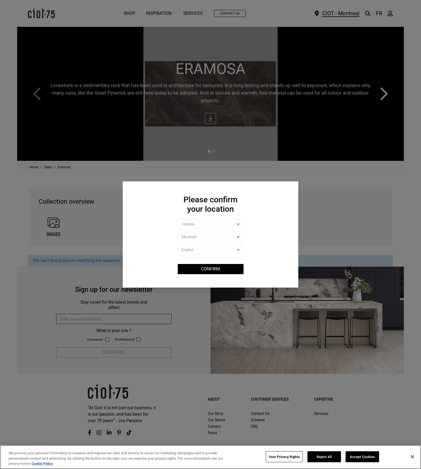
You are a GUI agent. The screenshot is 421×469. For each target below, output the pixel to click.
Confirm (210, 268)
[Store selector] (211, 237)
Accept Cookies (362, 457)
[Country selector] (211, 224)
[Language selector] (211, 250)
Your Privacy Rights (284, 457)
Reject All (324, 457)
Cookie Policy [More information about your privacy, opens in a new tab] (42, 464)
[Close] (412, 457)
